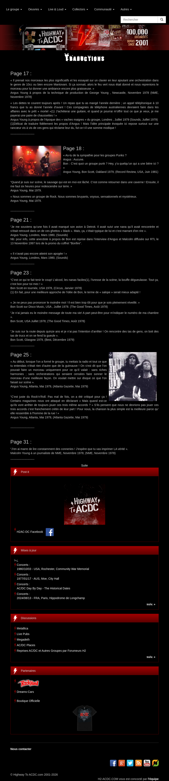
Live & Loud (57, 9)
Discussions (28, 618)
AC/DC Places (26, 645)
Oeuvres (35, 9)
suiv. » (151, 604)
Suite (84, 465)
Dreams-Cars (25, 691)
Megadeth (23, 639)
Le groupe (14, 9)
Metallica (22, 628)
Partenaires (28, 670)
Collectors (80, 9)
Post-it (25, 472)
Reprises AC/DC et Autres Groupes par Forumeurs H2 (51, 650)
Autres (126, 9)
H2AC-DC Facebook (30, 531)
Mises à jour (28, 550)
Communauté (104, 9)
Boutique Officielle (28, 701)
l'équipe (153, 779)
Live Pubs (23, 634)
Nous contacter (20, 749)
